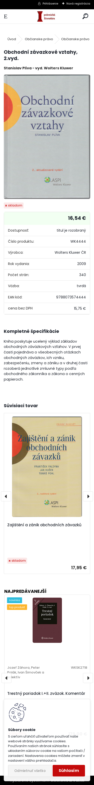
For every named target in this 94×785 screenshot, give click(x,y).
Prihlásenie (50, 4)
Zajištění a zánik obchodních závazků (44, 525)
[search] (85, 16)
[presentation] (6, 496)
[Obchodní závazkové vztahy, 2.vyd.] (47, 137)
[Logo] (46, 16)
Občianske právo (39, 39)
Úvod (12, 39)
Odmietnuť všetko (30, 770)
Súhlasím (69, 770)
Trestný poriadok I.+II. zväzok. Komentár (46, 693)
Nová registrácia (78, 4)
